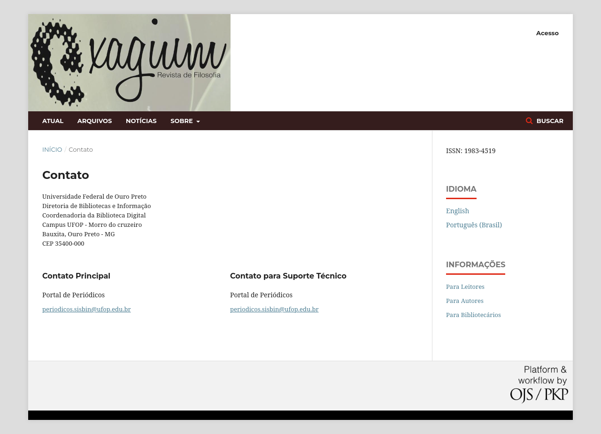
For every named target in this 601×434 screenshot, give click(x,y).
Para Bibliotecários (473, 314)
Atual (52, 120)
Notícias (141, 120)
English (457, 210)
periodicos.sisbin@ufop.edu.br (86, 309)
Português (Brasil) (474, 224)
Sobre (182, 120)
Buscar (549, 120)
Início (52, 149)
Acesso (547, 33)
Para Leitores (465, 286)
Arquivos (94, 120)
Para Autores (465, 300)
